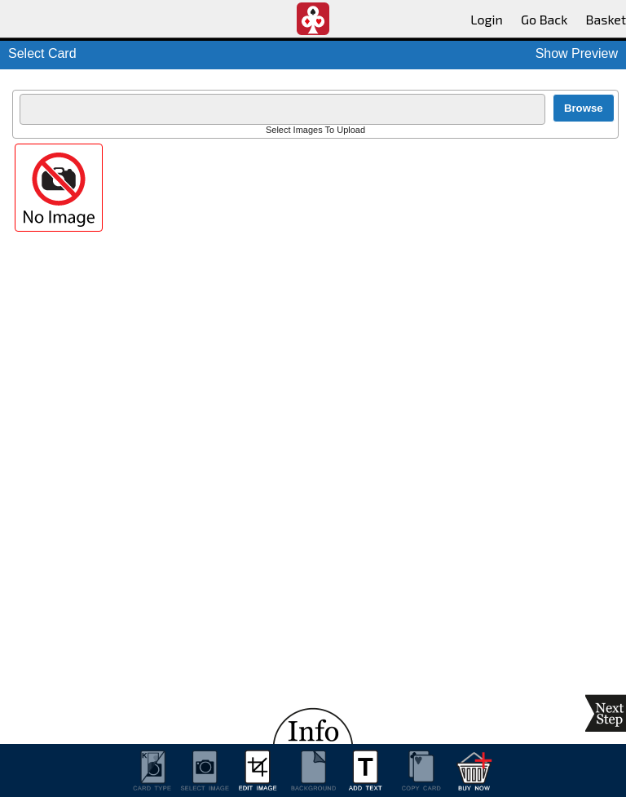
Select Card (42, 53)
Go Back (544, 19)
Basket (606, 19)
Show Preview (577, 53)
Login (486, 19)
